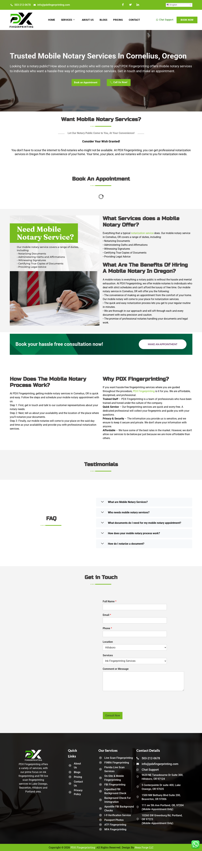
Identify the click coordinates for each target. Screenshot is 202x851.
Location (108, 641)
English (172, 5)
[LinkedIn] (137, 4)
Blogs (103, 19)
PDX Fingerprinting (144, 391)
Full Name (109, 601)
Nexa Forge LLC (144, 847)
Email (107, 614)
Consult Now (112, 715)
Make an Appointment (162, 344)
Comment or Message (116, 668)
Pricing (119, 19)
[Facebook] (123, 4)
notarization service (142, 233)
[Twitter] (130, 4)
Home (50, 19)
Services (67, 19)
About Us (87, 19)
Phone (107, 628)
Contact (135, 19)
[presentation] (127, 706)
